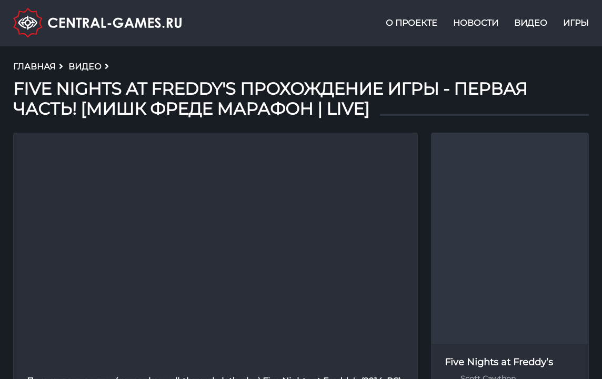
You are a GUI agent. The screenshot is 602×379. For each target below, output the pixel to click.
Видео (530, 23)
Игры (576, 23)
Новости (475, 23)
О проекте (411, 23)
